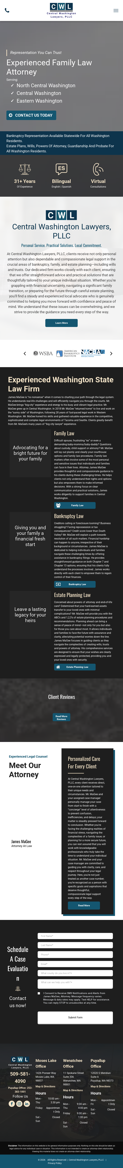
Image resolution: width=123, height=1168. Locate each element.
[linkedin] (27, 1104)
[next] (111, 353)
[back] (24, 353)
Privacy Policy (55, 1163)
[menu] (116, 10)
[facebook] (12, 1104)
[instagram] (19, 1104)
